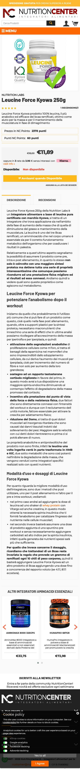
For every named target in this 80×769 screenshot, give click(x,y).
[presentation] (4, 627)
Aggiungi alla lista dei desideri (61, 185)
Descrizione (16, 200)
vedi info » (9, 163)
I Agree (40, 763)
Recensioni (47, 200)
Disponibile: (11, 169)
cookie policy (9, 722)
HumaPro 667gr (60, 633)
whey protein (51, 505)
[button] (38, 663)
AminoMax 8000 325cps (20, 633)
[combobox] (28, 23)
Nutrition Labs (13, 95)
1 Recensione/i (69, 107)
